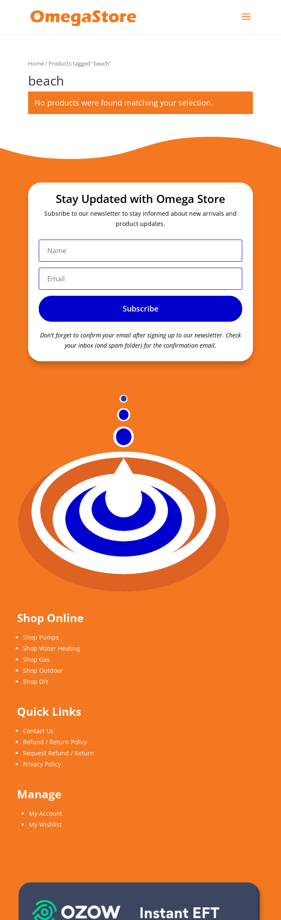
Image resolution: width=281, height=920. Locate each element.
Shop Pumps (41, 637)
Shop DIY (36, 681)
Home (36, 63)
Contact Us (38, 731)
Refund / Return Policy (55, 742)
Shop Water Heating (51, 648)
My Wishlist (45, 824)
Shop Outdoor (43, 670)
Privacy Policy (42, 764)
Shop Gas (36, 659)
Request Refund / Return (58, 753)
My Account (45, 813)
